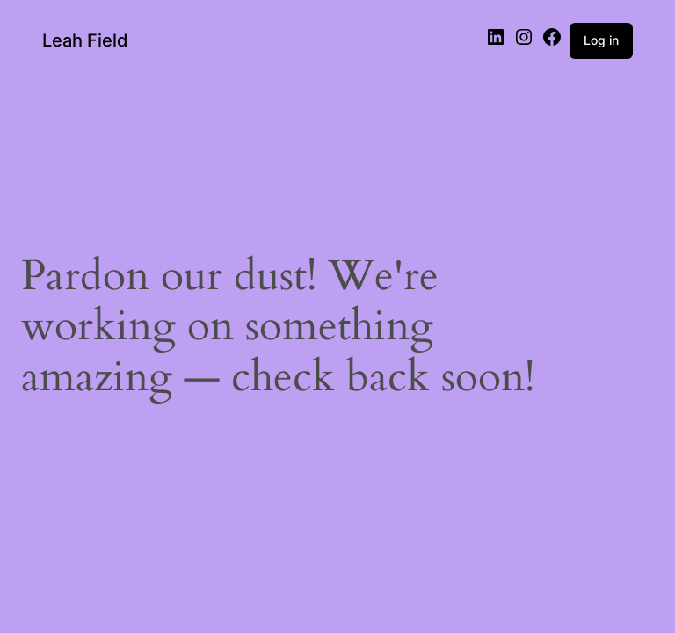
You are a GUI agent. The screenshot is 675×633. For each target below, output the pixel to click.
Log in (601, 40)
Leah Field (85, 40)
